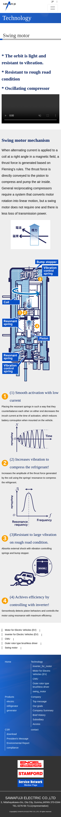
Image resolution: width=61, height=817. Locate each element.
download (12, 734)
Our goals (38, 706)
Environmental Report (18, 743)
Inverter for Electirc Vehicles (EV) (21, 634)
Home (8, 661)
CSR (7, 729)
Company (36, 697)
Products (9, 697)
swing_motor (39, 691)
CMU (7, 639)
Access (36, 724)
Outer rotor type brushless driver (21, 643)
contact (34, 729)
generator (12, 710)
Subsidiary (38, 719)
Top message (40, 701)
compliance (13, 747)
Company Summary (43, 710)
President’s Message (17, 738)
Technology (37, 661)
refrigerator (12, 706)
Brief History (39, 715)
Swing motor (11, 647)
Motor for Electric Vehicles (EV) (20, 630)
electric (10, 701)
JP (52, 1)
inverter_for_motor (42, 666)
